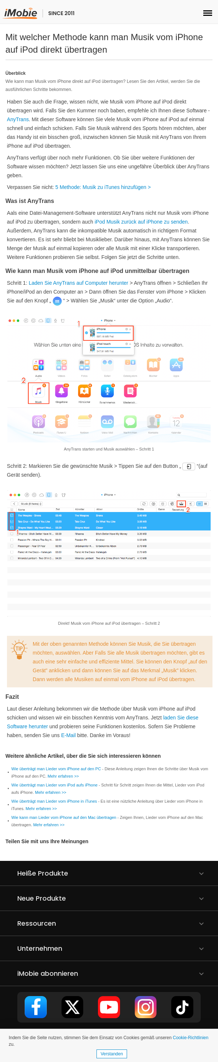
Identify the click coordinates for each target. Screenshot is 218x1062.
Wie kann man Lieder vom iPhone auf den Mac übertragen (63, 817)
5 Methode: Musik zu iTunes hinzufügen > (103, 187)
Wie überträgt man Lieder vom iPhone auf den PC (56, 769)
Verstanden (112, 1053)
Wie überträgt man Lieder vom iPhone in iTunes (54, 801)
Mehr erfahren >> (63, 776)
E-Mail (68, 735)
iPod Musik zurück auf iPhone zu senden (141, 222)
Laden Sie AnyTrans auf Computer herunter (78, 283)
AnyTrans (18, 119)
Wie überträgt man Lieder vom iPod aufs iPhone (54, 785)
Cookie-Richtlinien (190, 1037)
